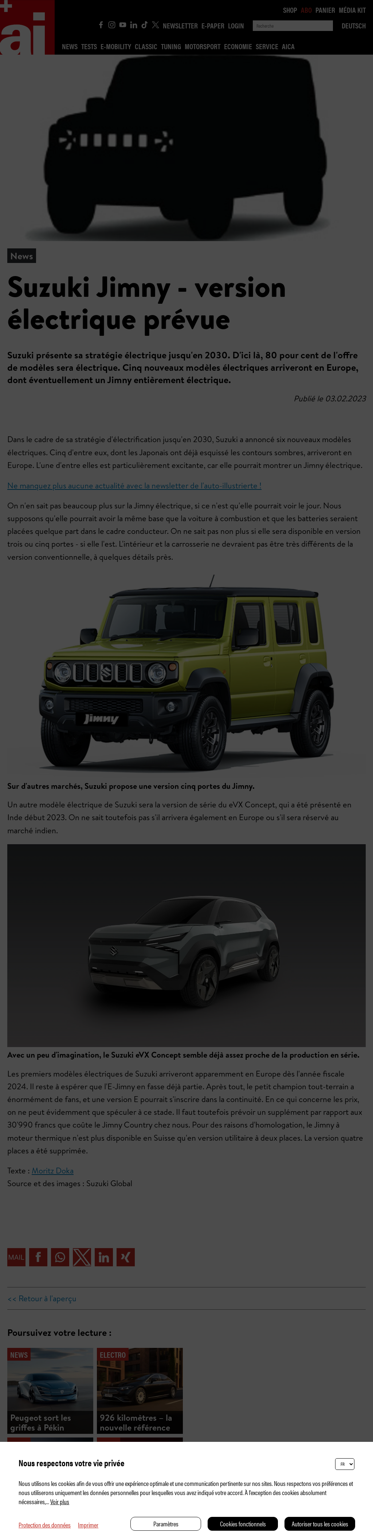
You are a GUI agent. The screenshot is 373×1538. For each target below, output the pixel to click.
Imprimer (88, 1524)
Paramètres (165, 1523)
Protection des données (45, 1524)
